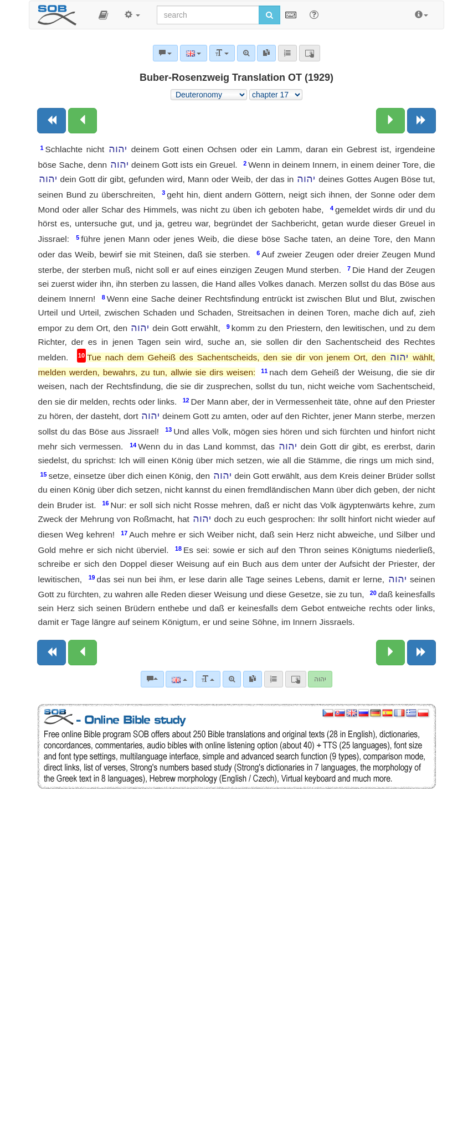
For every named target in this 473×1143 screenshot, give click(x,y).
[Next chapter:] (390, 120)
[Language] (179, 679)
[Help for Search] (314, 14)
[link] (252, 679)
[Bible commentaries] (152, 679)
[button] (103, 15)
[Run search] (269, 15)
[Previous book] (51, 120)
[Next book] (421, 120)
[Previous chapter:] (82, 120)
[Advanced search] (232, 679)
